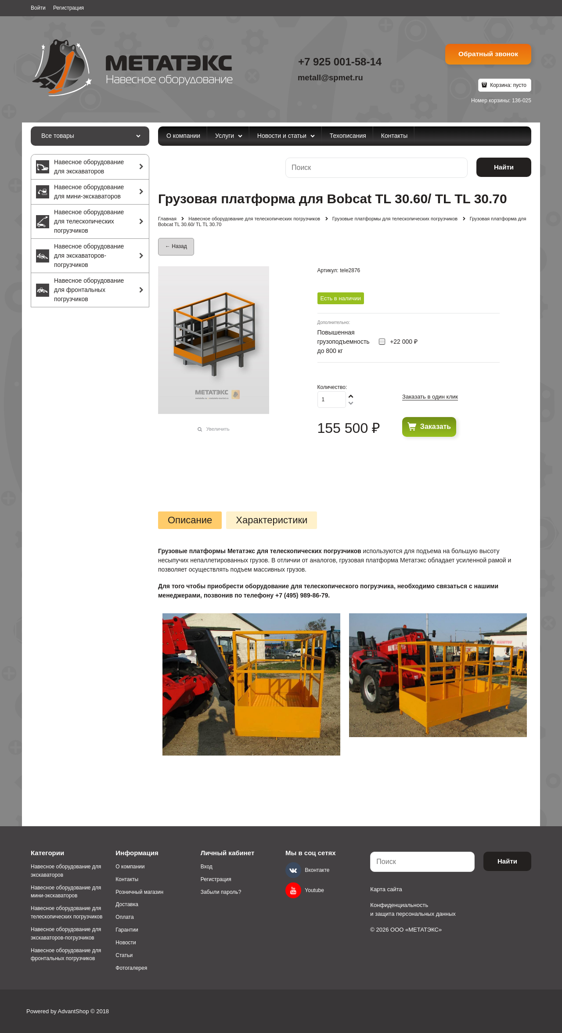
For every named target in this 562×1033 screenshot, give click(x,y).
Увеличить (218, 429)
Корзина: (507, 85)
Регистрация (68, 8)
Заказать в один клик (430, 396)
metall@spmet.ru (330, 77)
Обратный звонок (488, 54)
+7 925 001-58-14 (340, 62)
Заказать (435, 426)
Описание (190, 520)
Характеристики (271, 520)
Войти (38, 8)
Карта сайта (386, 889)
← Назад (176, 246)
